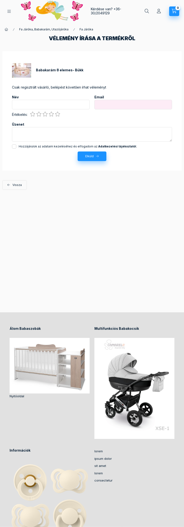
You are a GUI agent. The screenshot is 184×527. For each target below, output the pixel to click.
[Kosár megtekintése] (174, 11)
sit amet (100, 466)
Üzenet (18, 124)
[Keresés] (147, 11)
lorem (98, 451)
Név (15, 97)
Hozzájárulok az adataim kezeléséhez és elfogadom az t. (78, 146)
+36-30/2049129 (106, 11)
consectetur (103, 480)
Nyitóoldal (17, 396)
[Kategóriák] (9, 11)
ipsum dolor (103, 458)
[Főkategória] (6, 29)
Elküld (89, 156)
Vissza (17, 185)
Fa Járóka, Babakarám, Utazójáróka (44, 29)
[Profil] (159, 11)
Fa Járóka (86, 29)
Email (99, 97)
